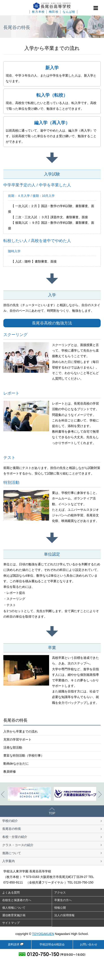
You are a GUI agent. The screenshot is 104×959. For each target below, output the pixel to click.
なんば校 (69, 11)
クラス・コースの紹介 (17, 845)
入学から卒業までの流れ (20, 731)
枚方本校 (38, 11)
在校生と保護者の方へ (16, 900)
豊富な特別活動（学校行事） (23, 755)
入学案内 (8, 861)
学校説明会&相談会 (52, 944)
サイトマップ (11, 922)
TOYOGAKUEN (43, 934)
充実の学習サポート (17, 739)
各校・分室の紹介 (14, 837)
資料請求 (13, 944)
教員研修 (9, 771)
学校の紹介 (10, 821)
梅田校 (53, 11)
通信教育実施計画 (13, 915)
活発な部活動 (12, 747)
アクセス (60, 892)
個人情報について (13, 907)
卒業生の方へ (63, 900)
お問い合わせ (88, 944)
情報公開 (60, 907)
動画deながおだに (16, 763)
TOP (52, 813)
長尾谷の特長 (11, 829)
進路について (11, 853)
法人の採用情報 (64, 915)
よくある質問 (11, 892)
